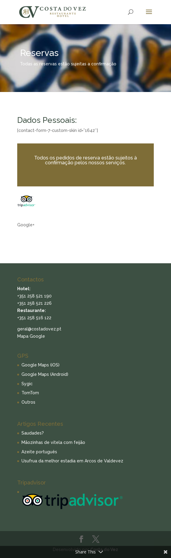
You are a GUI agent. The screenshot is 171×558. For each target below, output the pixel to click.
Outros (28, 402)
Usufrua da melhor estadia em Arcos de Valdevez (72, 460)
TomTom (30, 392)
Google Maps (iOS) (40, 365)
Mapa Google (31, 336)
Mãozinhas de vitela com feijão (53, 442)
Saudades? (32, 433)
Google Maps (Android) (44, 374)
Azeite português (39, 451)
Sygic (27, 383)
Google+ (25, 224)
